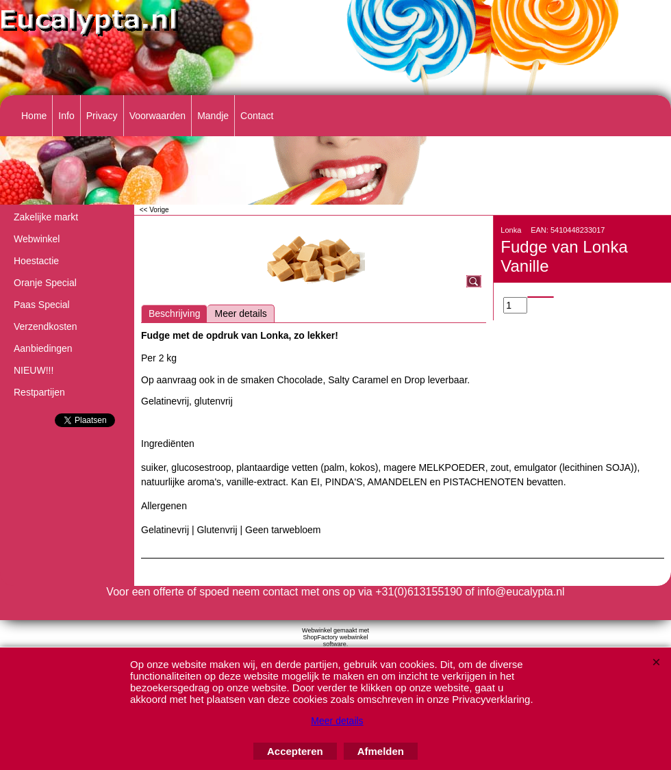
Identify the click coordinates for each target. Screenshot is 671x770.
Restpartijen (39, 392)
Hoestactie (36, 260)
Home (34, 115)
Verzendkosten (45, 326)
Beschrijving (174, 313)
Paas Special (42, 304)
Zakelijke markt (46, 216)
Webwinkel (37, 238)
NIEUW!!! (33, 370)
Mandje (213, 115)
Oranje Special (45, 282)
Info (66, 115)
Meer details (240, 313)
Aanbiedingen (43, 348)
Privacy (102, 115)
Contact (256, 115)
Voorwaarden (157, 115)
